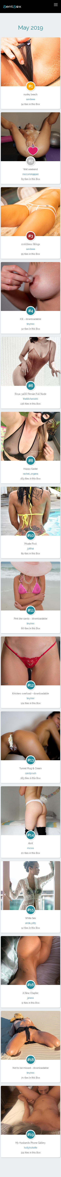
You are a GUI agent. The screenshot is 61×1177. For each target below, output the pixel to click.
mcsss (30, 848)
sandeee (30, 99)
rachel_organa (30, 473)
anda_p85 (30, 923)
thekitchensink (30, 399)
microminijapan (30, 174)
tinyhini (30, 324)
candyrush (30, 773)
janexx (30, 998)
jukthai (30, 548)
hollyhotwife (30, 1147)
